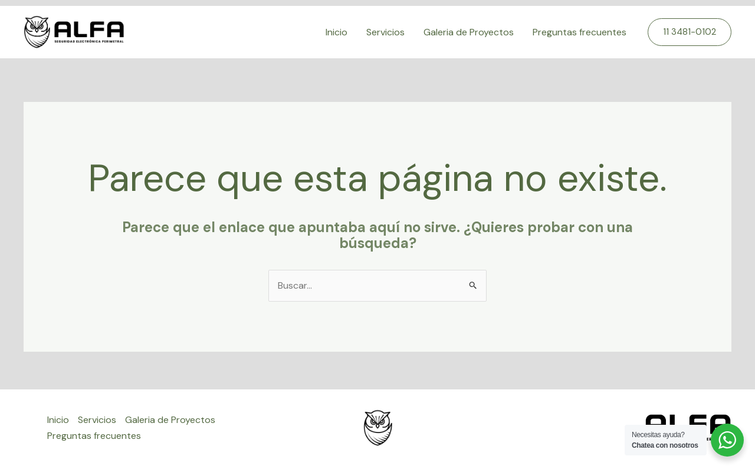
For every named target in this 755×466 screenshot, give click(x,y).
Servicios (385, 32)
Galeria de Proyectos (469, 32)
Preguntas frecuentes (579, 32)
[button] (689, 32)
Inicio (336, 32)
